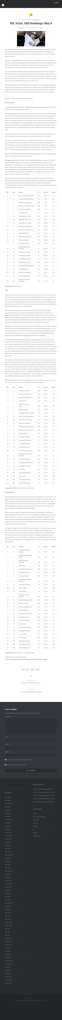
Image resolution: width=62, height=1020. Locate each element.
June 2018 (7, 909)
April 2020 (7, 877)
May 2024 (7, 826)
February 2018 (8, 922)
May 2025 (7, 810)
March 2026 (8, 800)
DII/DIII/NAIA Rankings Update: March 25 (44, 792)
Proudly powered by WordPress (22, 1000)
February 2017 (8, 941)
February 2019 (8, 903)
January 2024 (8, 839)
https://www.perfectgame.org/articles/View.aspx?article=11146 (28, 659)
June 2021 (7, 858)
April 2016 (7, 954)
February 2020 (8, 883)
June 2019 (7, 890)
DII (23, 669)
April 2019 (7, 896)
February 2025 (8, 819)
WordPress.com (43, 1000)
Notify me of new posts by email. (16, 764)
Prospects (35, 826)
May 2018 (7, 912)
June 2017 (7, 928)
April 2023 (7, 848)
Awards (35, 813)
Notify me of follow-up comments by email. (20, 759)
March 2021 (8, 867)
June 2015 (7, 967)
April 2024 (7, 829)
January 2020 (8, 887)
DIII (27, 669)
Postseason (36, 820)
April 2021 (7, 864)
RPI (34, 829)
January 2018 (8, 925)
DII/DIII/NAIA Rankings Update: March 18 (44, 795)
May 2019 (7, 893)
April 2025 (7, 813)
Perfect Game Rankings (31, 19)
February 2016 (8, 960)
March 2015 (8, 976)
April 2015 (7, 973)
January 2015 (8, 983)
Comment (8, 716)
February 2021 (8, 871)
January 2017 (8, 944)
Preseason (35, 823)
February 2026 (8, 803)
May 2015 (7, 970)
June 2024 (7, 823)
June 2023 (7, 842)
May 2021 (7, 861)
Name (7, 737)
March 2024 (8, 832)
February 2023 (8, 855)
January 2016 (8, 964)
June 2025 (7, 806)
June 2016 (7, 948)
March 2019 (8, 899)
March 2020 (8, 880)
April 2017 (7, 935)
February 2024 (8, 835)
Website (7, 752)
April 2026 (7, 797)
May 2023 (7, 845)
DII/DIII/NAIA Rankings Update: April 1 (43, 789)
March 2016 (8, 957)
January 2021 (8, 874)
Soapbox (35, 832)
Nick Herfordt (28, 27)
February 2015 (8, 980)
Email (7, 744)
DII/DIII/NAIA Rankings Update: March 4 (43, 802)
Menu (57, 2)
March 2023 (8, 851)
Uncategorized (37, 836)
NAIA (32, 669)
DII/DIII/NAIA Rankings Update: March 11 (44, 798)
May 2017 (7, 931)
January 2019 (8, 906)
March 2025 (8, 816)
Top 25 (38, 669)
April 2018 (7, 915)
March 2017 (8, 938)
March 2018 (8, 919)
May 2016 (7, 951)
